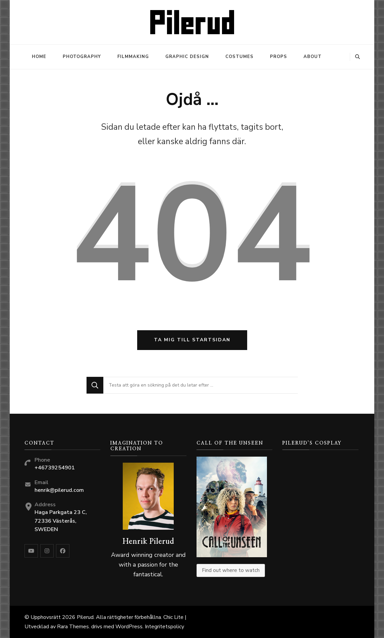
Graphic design (187, 57)
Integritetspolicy (164, 626)
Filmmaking (133, 57)
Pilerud (85, 617)
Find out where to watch (231, 570)
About (313, 57)
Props (278, 57)
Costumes (239, 57)
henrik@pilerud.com (59, 490)
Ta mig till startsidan (192, 340)
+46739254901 (55, 467)
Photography (82, 57)
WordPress (129, 626)
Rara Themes (73, 626)
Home (39, 57)
